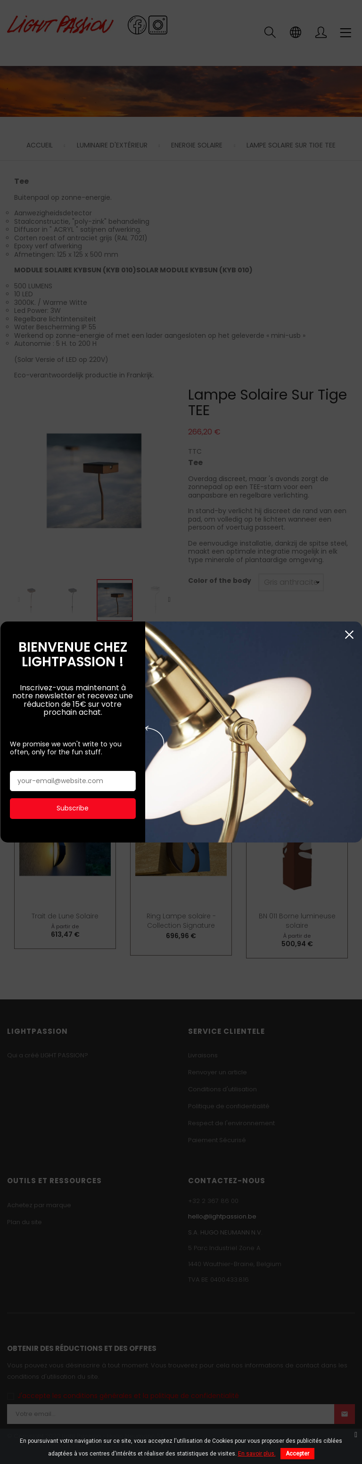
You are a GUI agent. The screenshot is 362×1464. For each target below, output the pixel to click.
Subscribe (73, 804)
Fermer (349, 630)
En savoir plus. (257, 1453)
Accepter (297, 1453)
